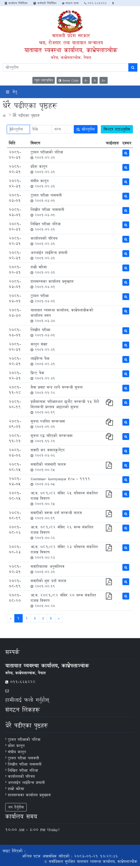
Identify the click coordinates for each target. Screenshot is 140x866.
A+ (103, 80)
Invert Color (69, 80)
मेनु (11, 92)
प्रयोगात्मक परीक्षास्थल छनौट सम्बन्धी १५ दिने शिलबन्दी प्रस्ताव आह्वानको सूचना (65, 407)
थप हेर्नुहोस (16, 807)
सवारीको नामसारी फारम (48, 466)
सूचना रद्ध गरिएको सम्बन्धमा (51, 438)
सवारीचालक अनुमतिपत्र (47, 569)
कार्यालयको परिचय (44, 240)
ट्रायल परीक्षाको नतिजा (47, 154)
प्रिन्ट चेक (43, 375)
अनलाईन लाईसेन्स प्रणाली (49, 255)
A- (86, 80)
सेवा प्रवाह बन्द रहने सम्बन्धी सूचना (57, 389)
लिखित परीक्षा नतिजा (46, 226)
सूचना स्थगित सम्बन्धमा (48, 423)
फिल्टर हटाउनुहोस (117, 129)
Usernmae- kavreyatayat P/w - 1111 (60, 481)
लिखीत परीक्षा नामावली (47, 212)
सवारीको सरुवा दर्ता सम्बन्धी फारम (56, 515)
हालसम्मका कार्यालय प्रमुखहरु (52, 283)
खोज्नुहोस (86, 129)
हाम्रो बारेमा (43, 269)
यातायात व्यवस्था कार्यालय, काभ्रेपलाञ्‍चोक (70, 50)
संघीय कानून (43, 183)
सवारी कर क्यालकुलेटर (48, 452)
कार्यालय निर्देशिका (16, 3)
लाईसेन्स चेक (43, 361)
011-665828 (95, 3)
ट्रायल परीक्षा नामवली (46, 197)
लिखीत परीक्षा (43, 332)
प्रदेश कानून (43, 169)
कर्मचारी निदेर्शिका (44, 3)
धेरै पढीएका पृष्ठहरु (26, 115)
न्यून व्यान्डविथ (43, 80)
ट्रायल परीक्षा (43, 298)
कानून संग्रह (43, 346)
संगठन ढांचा (70, 3)
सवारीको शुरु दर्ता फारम (48, 583)
